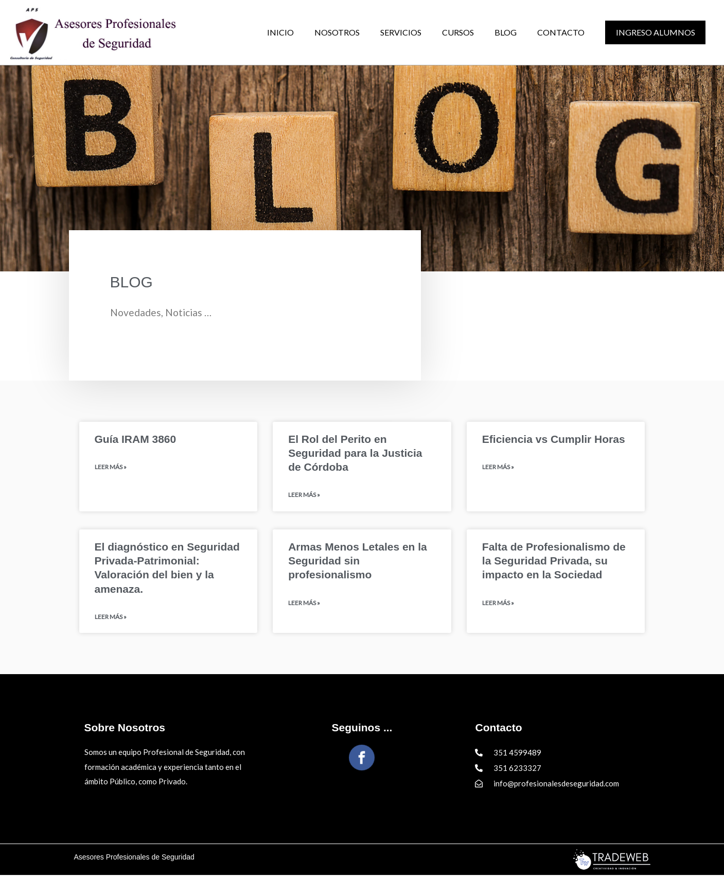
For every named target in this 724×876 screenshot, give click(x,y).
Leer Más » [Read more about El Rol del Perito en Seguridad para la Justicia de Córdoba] (304, 495)
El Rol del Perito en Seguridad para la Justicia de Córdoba (355, 453)
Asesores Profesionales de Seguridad (134, 858)
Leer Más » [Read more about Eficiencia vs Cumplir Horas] (498, 467)
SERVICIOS (400, 32)
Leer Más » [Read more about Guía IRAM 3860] (111, 467)
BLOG (506, 32)
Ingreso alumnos (655, 32)
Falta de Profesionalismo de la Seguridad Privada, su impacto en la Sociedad (554, 561)
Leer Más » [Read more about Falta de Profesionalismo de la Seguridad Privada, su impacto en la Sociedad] (498, 604)
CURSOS (458, 32)
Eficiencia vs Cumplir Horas (553, 439)
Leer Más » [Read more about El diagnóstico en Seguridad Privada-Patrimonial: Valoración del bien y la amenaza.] (111, 618)
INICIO (280, 32)
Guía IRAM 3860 (135, 439)
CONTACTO (561, 32)
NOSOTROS (337, 32)
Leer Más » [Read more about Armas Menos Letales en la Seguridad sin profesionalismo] (304, 604)
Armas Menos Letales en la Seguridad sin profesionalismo (357, 561)
